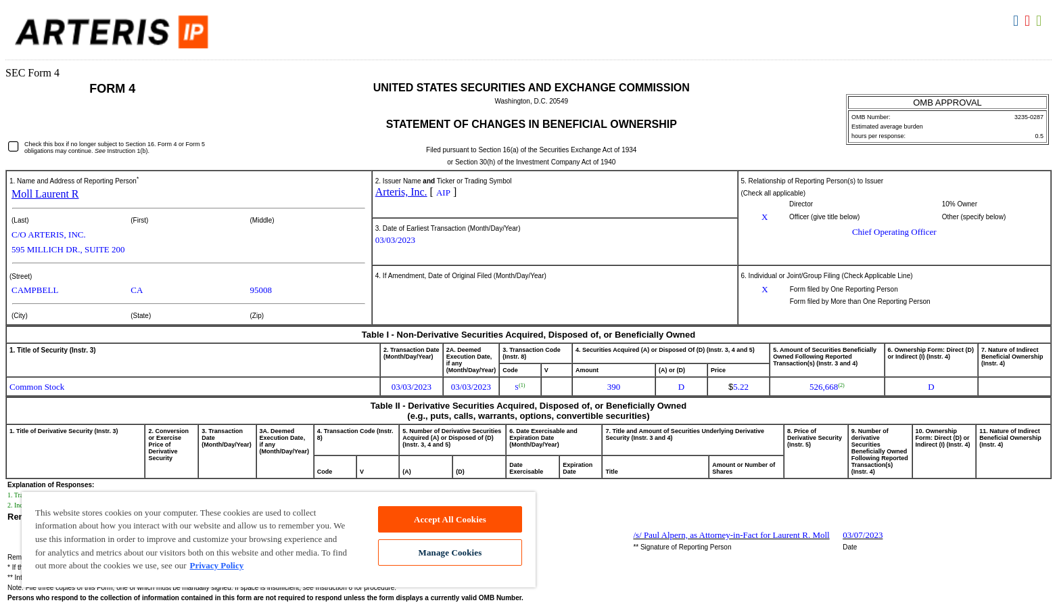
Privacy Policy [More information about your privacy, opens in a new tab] (216, 565)
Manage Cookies (450, 552)
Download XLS (1040, 21)
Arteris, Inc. (401, 192)
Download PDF (1029, 21)
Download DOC (1017, 21)
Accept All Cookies (450, 519)
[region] (279, 539)
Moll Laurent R (45, 194)
